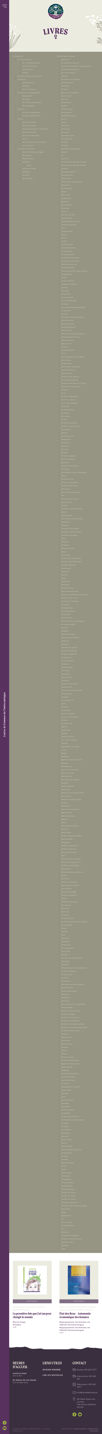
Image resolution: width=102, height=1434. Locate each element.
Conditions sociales (70, 261)
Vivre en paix (67, 1242)
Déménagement (68, 327)
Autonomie (66, 178)
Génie (63, 552)
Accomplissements (70, 69)
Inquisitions (66, 677)
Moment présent (69, 849)
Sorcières (65, 1133)
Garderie (65, 545)
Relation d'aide (68, 1014)
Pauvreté (65, 909)
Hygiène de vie (68, 634)
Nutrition (65, 879)
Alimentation (67, 109)
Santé (20, 119)
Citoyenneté (67, 231)
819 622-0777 (90, 1370)
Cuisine (64, 314)
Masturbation (67, 786)
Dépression (66, 344)
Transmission (67, 1183)
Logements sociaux (70, 747)
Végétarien (66, 1216)
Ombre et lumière (69, 882)
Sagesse (65, 1070)
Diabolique (66, 360)
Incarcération (67, 661)
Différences (66, 363)
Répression (66, 1037)
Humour (64, 628)
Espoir (64, 476)
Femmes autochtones (71, 532)
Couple (64, 288)
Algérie (64, 106)
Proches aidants (68, 971)
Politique (65, 942)
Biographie (27, 96)
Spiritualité (27, 178)
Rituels (64, 1054)
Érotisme (65, 469)
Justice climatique (69, 717)
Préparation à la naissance (74, 968)
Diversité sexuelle (69, 380)
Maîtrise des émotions (71, 760)
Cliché (64, 235)
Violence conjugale (70, 1235)
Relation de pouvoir (70, 1017)
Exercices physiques (70, 492)
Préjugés (65, 961)
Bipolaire (65, 202)
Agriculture (66, 96)
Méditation (66, 806)
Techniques (66, 1173)
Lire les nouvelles (53, 1375)
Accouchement (68, 73)
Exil (62, 496)
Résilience (66, 1041)
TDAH (63, 1169)
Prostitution (66, 975)
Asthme (64, 169)
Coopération (67, 274)
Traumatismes (67, 1189)
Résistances (67, 1044)
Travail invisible (68, 1199)
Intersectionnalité (69, 684)
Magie (64, 753)
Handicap (65, 581)
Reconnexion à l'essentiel (73, 1004)
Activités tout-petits (70, 79)
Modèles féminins (69, 846)
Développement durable (72, 357)
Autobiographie (68, 172)
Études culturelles (69, 482)
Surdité (64, 1160)
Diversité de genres (70, 377)
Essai (29, 165)
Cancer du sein (68, 215)
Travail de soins (68, 1193)
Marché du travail (69, 770)
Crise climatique (69, 301)
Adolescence (28, 83)
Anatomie (65, 129)
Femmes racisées (69, 535)
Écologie (65, 413)
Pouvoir (64, 955)
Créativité (65, 294)
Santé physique (29, 126)
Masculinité (66, 776)
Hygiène (65, 631)
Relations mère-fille (70, 1031)
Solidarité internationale (72, 1120)
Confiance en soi (69, 264)
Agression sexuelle (70, 93)
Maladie (65, 763)
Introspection (67, 700)
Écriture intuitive (69, 423)
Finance (65, 542)
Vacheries (65, 1209)
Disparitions (66, 373)
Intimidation (66, 694)
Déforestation (67, 324)
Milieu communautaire (71, 836)
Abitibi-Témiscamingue (33, 152)
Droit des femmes (69, 403)
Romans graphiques (31, 112)
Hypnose (65, 641)
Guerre (64, 575)
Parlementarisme (69, 902)
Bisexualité (66, 205)
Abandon (65, 60)
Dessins (64, 347)
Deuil (63, 354)
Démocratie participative (73, 334)
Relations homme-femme (73, 1024)
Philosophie (66, 925)
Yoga (63, 1249)
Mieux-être (66, 833)
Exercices (65, 489)
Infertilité (65, 671)
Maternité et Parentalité (72, 793)
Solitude (65, 1123)
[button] (4, 6)
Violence (65, 1232)
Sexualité (65, 1107)
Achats (64, 76)
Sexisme (65, 1103)
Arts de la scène (30, 66)
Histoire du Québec (70, 601)
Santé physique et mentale (35, 129)
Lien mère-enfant (69, 740)
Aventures (65, 185)
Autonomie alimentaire (72, 182)
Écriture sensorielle (70, 426)
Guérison (65, 572)
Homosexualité (68, 611)
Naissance (66, 869)
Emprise (65, 446)
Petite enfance (29, 89)
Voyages (65, 1245)
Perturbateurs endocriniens (74, 922)
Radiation (65, 998)
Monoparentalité (69, 852)
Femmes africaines (70, 529)
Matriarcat (66, 796)
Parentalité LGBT (69, 892)
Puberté (65, 978)
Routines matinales (70, 1060)
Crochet (65, 304)
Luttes (64, 750)
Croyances (66, 311)
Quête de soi (67, 988)
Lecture (64, 720)
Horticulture (67, 618)
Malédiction (66, 766)
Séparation (66, 1090)
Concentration (68, 255)
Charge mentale (68, 225)
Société (25, 175)
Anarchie (65, 126)
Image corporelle (69, 654)
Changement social (70, 221)
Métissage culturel (70, 826)
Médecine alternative (71, 800)
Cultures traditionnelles (72, 317)
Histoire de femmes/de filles (74, 595)
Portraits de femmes (31, 103)
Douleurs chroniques (71, 387)
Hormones (66, 614)
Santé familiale (68, 1077)
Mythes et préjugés (70, 865)
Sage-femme (67, 1067)
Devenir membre (52, 1370)
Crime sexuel (67, 297)
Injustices (65, 674)
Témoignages (28, 106)
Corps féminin (67, 281)
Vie (62, 1219)
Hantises (65, 585)
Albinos (64, 99)
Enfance (26, 86)
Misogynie (66, 842)
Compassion (67, 251)
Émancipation (67, 436)
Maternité (65, 790)
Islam (63, 704)
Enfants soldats (68, 456)
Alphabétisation (68, 116)
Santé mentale (29, 122)
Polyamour (66, 945)
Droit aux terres (68, 400)
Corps (64, 278)
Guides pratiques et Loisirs (30, 76)
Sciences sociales (30, 136)
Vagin (63, 1212)
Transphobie (67, 1186)
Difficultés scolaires (70, 367)
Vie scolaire (66, 1222)
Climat (64, 238)
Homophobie (67, 608)
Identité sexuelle (69, 651)
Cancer (64, 211)
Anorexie (65, 132)
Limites (64, 743)
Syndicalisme (67, 1163)
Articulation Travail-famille (73, 165)
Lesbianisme (67, 723)
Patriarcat (66, 905)
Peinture (65, 912)
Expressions (66, 502)
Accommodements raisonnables (76, 66)
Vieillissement (67, 1226)
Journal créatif (68, 714)
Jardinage (65, 710)
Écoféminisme (67, 410)
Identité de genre (69, 648)
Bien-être (65, 195)
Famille (64, 506)
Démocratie (66, 330)
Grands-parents (68, 565)
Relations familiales (70, 1021)
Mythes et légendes (70, 862)
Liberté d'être (67, 737)
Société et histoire (26, 149)
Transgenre (66, 1179)
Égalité (64, 433)
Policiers (65, 938)
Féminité (65, 522)
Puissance (66, 981)
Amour (64, 122)
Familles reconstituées (72, 509)
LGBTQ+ (64, 727)
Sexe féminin (67, 1100)
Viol (62, 1229)
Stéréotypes (67, 1146)
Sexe (63, 1097)
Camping (65, 208)
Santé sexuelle (29, 132)
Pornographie (67, 948)
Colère (64, 241)
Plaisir (64, 928)
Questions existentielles (72, 984)
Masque (65, 783)
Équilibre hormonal (70, 466)
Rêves (64, 1051)
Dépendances (67, 340)
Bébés (64, 192)
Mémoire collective (70, 809)
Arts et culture (24, 60)
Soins (24, 139)
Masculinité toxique (70, 780)
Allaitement (66, 112)
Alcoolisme (66, 103)
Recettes (65, 1001)
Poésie (25, 73)
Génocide (65, 555)
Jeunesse (21, 79)
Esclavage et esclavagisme (74, 472)
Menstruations (68, 816)
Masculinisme (67, 773)
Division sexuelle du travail (74, 383)
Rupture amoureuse (70, 1064)
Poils (63, 935)
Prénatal (65, 965)
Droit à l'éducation (70, 397)
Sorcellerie (66, 1130)
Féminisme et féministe (72, 519)
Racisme (65, 994)
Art (62, 155)
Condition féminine (70, 258)
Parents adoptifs (69, 895)
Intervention (67, 687)
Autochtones (67, 175)
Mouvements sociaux (71, 859)
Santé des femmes (70, 1074)
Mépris (64, 819)
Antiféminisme (68, 136)
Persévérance (67, 918)
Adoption (65, 86)
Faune (64, 512)
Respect (65, 1047)
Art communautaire (31, 63)
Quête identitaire (69, 991)
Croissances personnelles (73, 307)
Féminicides (66, 515)
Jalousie (65, 707)
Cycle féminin (67, 320)
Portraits (26, 99)
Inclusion (65, 664)
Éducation (27, 155)
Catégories (18, 56)
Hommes (65, 605)
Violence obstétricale (71, 1239)
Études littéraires (69, 486)
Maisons (65, 757)
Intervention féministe (71, 690)
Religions (26, 172)
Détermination (68, 350)
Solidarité (65, 1113)
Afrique (64, 89)
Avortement (66, 188)
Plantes (64, 932)
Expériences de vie (70, 499)
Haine (63, 578)
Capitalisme (66, 218)
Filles (63, 539)
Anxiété (64, 142)
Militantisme (67, 839)
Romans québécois (31, 116)
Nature (64, 875)
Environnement (68, 459)
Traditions (65, 1176)
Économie (65, 416)
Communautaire (68, 248)
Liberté (64, 733)
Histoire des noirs (69, 598)
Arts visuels (27, 69)
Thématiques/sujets (65, 56)
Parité (64, 899)
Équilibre (65, 463)
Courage (65, 291)
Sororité (65, 1136)
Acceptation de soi (70, 63)
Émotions (65, 443)
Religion (65, 1034)
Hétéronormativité (69, 591)
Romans (21, 109)
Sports (64, 1143)
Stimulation (66, 1153)
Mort (63, 856)
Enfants (64, 453)
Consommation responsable (74, 271)
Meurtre (65, 829)
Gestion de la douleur (71, 558)
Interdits (65, 681)
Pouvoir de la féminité (71, 958)
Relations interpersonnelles (74, 1027)
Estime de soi (67, 479)
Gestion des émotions (71, 562)
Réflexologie (67, 1008)
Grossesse (66, 568)
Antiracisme (66, 139)
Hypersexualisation (70, 638)
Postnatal (65, 951)
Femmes (65, 525)
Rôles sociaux (67, 1057)
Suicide (64, 1156)
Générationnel (68, 548)
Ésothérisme (28, 159)
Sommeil (65, 1126)
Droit (63, 393)
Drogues (65, 390)
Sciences (65, 1084)
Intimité (64, 697)
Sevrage (65, 1093)
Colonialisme (67, 245)
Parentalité (66, 889)
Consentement (68, 268)
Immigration (66, 658)
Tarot (63, 1166)
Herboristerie (67, 588)
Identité (65, 644)
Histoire (26, 162)
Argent (64, 152)
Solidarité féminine (70, 1117)
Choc (63, 228)
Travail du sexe (68, 1196)
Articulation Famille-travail (73, 162)
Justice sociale (29, 169)
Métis (63, 823)
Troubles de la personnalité (74, 1206)
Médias (64, 803)
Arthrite (64, 159)
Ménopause (66, 813)
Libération (66, 730)
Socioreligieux (68, 1110)
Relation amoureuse (70, 1011)
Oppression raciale (70, 885)
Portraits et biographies (28, 93)
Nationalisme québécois (72, 872)
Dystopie (65, 406)
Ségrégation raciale (70, 1087)
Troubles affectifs (69, 1203)
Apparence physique (70, 149)
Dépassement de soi (70, 337)
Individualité (67, 667)
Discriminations (68, 370)
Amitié (64, 119)
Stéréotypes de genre (71, 1150)
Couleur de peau (69, 284)
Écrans (64, 420)
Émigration (66, 439)
